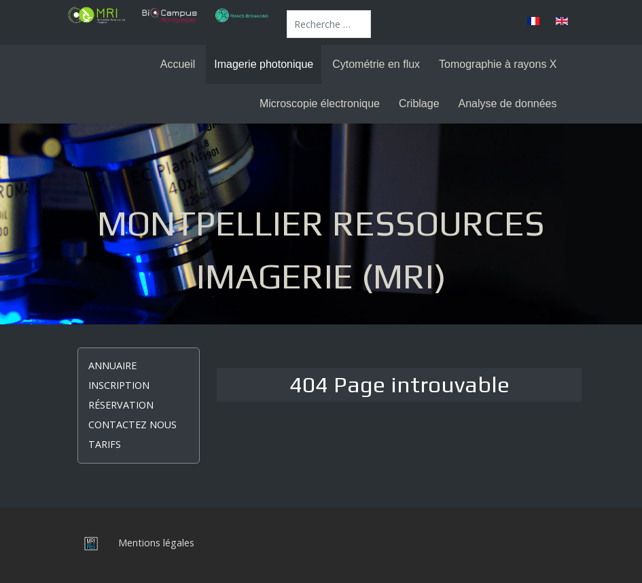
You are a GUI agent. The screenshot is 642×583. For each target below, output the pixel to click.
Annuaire (112, 365)
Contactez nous (132, 424)
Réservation (121, 404)
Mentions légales (156, 542)
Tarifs (104, 444)
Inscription (118, 385)
